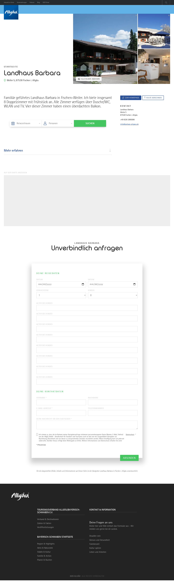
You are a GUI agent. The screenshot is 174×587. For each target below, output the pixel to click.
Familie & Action (44, 562)
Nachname (93, 403)
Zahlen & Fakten (44, 530)
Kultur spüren (95, 554)
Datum (39, 279)
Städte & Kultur (44, 558)
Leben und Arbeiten (97, 558)
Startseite (11, 66)
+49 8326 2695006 (127, 120)
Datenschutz (130, 441)
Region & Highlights (45, 550)
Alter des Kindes (44, 304)
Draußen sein (95, 542)
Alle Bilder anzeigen (91, 79)
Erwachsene (42, 291)
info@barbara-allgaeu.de (129, 125)
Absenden (129, 464)
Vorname (41, 403)
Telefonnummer (96, 414)
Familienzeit (94, 550)
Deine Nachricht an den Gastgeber (54, 425)
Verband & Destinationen (48, 526)
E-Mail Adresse (44, 414)
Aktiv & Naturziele (45, 554)
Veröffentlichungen (45, 534)
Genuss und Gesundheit (99, 546)
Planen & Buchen (44, 566)
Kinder (91, 291)
